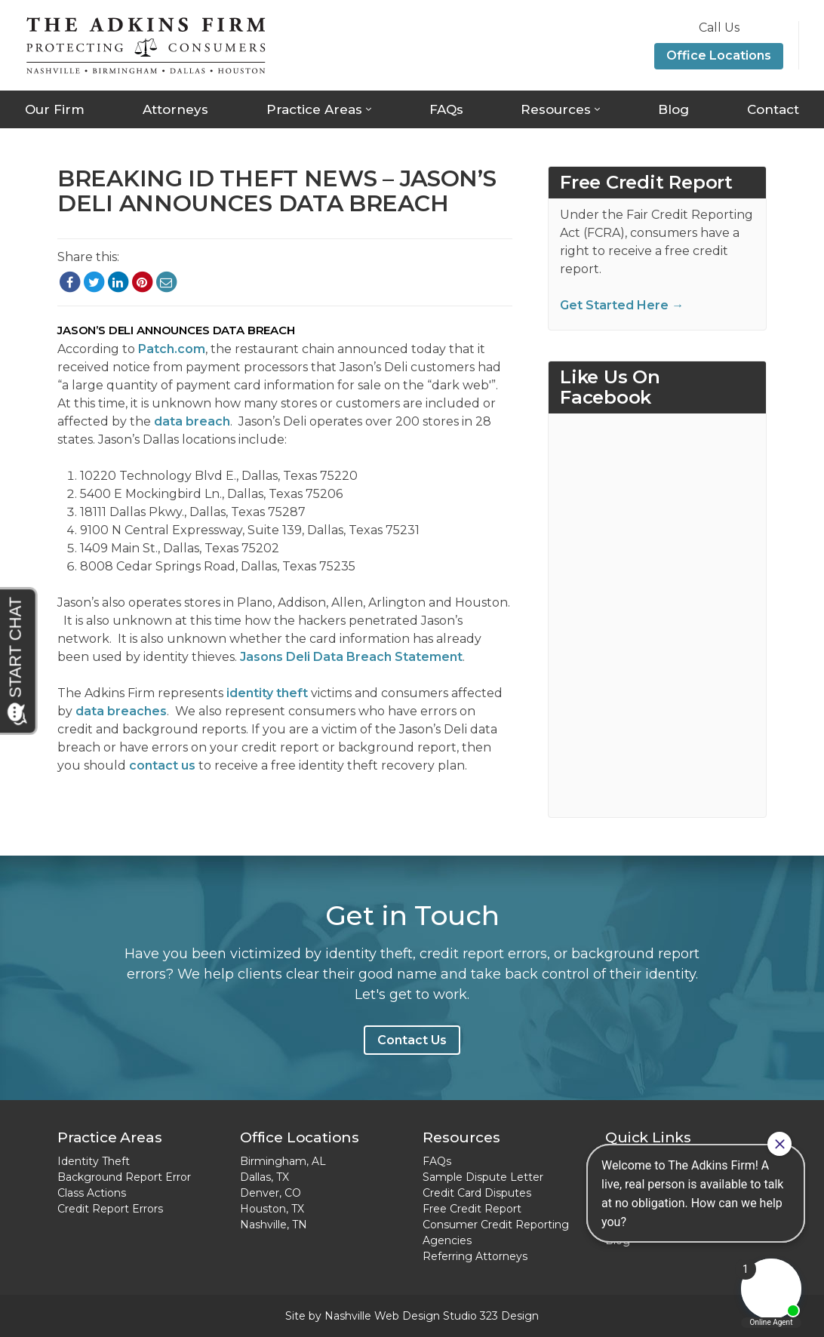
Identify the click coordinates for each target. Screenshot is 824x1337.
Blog (673, 109)
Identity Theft (93, 1161)
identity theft (267, 693)
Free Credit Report (472, 1209)
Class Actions (91, 1193)
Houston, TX (272, 1209)
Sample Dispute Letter (483, 1177)
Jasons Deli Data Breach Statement (351, 657)
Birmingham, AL (283, 1161)
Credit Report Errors (110, 1209)
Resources (556, 109)
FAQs (446, 109)
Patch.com (171, 349)
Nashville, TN (273, 1224)
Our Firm (55, 109)
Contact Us (412, 1040)
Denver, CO (270, 1193)
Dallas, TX (264, 1177)
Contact (773, 109)
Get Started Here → (622, 305)
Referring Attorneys (475, 1256)
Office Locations (718, 55)
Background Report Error (124, 1177)
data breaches (121, 711)
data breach (192, 421)
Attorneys (175, 109)
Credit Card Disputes (477, 1193)
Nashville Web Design (382, 1316)
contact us (162, 765)
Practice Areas (314, 109)
